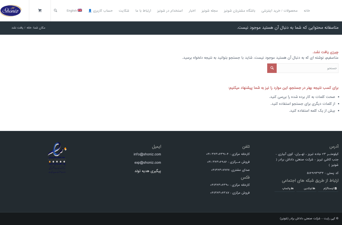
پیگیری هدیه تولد (147, 171)
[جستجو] (55, 10)
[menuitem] (307, 10)
